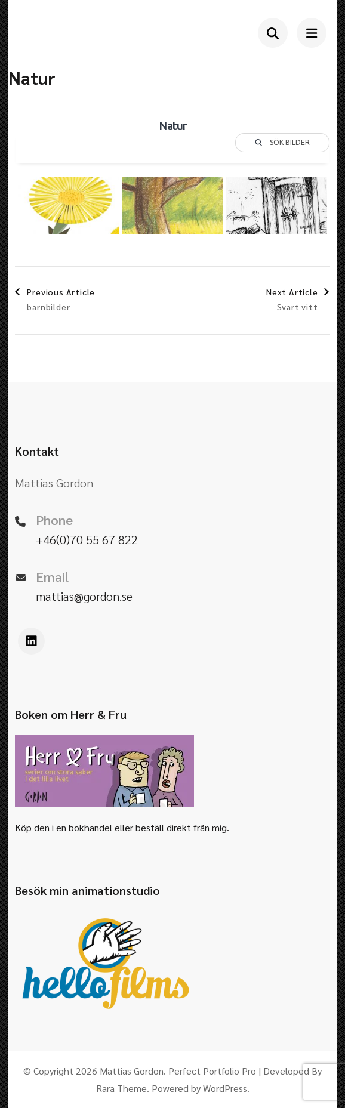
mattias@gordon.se (84, 596)
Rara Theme (121, 1088)
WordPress (225, 1088)
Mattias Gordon (132, 1070)
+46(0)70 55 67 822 (87, 539)
